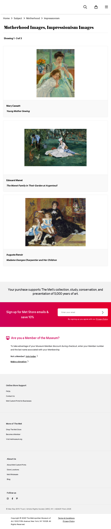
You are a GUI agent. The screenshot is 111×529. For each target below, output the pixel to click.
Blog (8, 479)
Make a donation (19, 361)
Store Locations (13, 470)
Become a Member (13, 434)
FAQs (8, 391)
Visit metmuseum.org (14, 439)
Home (6, 18)
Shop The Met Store (13, 429)
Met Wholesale (12, 474)
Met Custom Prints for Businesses (18, 401)
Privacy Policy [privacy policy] (69, 521)
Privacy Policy (102, 319)
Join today (31, 356)
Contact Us (10, 396)
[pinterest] (17, 499)
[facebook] (12, 499)
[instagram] (8, 499)
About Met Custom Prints (16, 465)
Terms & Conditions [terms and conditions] (66, 518)
